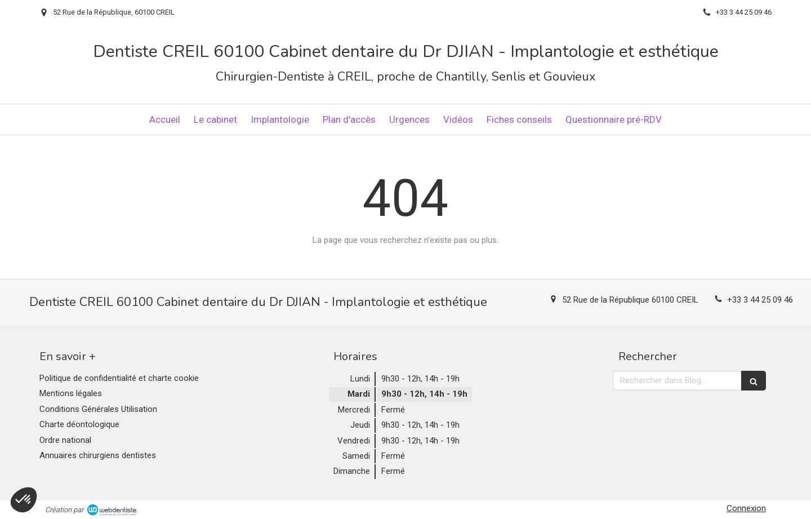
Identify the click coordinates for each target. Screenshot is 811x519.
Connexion (746, 508)
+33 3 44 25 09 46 (760, 300)
